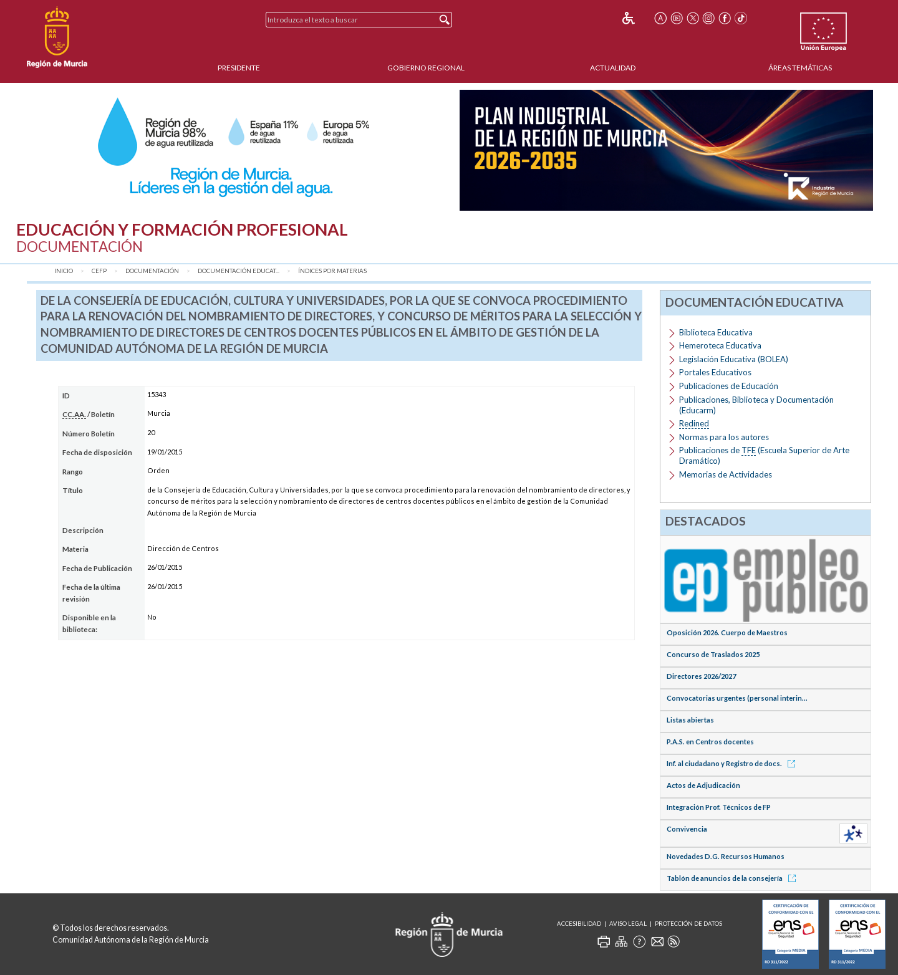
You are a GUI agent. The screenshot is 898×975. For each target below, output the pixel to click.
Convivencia (687, 829)
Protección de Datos (688, 923)
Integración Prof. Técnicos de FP (719, 807)
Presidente (239, 67)
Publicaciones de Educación (728, 386)
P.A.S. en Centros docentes (710, 741)
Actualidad (612, 67)
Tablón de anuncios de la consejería (733, 878)
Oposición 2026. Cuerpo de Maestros (727, 632)
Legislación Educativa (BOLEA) (733, 359)
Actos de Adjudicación (703, 785)
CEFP (99, 270)
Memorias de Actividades (725, 474)
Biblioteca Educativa (716, 332)
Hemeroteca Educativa (720, 345)
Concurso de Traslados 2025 (713, 654)
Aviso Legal (628, 923)
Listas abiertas (690, 720)
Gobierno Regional (426, 67)
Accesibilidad (579, 923)
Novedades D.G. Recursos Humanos (726, 856)
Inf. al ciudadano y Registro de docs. (733, 763)
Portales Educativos (715, 372)
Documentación (152, 270)
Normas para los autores (724, 437)
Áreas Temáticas (800, 67)
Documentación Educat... (238, 270)
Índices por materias (332, 270)
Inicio (63, 270)
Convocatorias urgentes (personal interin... (737, 698)
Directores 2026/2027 (701, 676)
